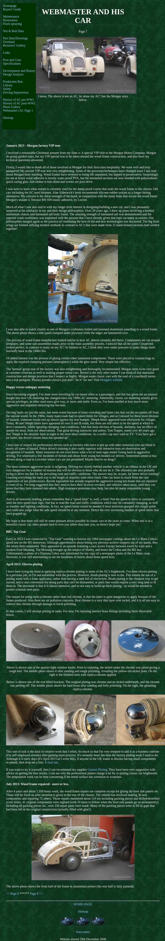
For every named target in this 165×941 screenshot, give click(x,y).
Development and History (19, 70)
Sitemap (8, 117)
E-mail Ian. (52, 762)
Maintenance (11, 16)
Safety (7, 89)
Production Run (13, 81)
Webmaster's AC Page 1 (18, 110)
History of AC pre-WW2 (18, 99)
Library (7, 85)
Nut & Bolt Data (13, 31)
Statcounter (83, 932)
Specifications (12, 63)
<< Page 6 (12, 893)
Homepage (10, 5)
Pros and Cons (12, 60)
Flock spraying (12, 23)
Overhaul (9, 42)
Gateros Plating (97, 769)
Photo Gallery (12, 107)
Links (6, 52)
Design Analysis (13, 74)
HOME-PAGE (83, 904)
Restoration (10, 20)
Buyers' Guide (12, 9)
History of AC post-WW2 (19, 103)
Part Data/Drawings (15, 38)
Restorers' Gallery (14, 45)
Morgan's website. (111, 380)
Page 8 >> (36, 893)
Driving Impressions (16, 92)
